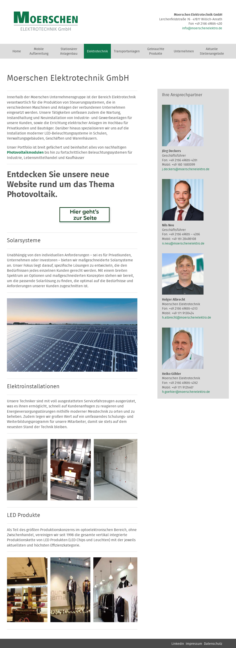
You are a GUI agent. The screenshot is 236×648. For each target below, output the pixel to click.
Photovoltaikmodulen (25, 152)
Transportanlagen (127, 51)
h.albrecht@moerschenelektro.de (186, 317)
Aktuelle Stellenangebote (212, 51)
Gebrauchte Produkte (155, 51)
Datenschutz (213, 643)
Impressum (194, 643)
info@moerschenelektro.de (202, 28)
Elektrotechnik (97, 51)
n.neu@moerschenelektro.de (183, 243)
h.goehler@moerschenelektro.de (186, 392)
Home (16, 51)
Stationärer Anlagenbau (68, 51)
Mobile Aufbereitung (39, 51)
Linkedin (177, 643)
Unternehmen (184, 51)
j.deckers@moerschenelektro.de (185, 169)
